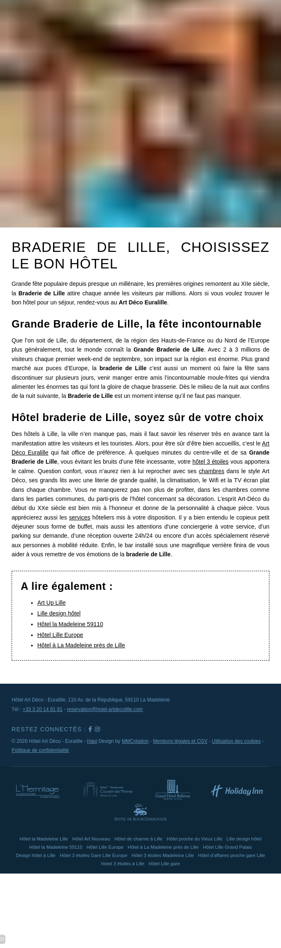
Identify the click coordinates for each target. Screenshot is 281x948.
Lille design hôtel (58, 613)
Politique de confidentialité (40, 750)
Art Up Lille (51, 602)
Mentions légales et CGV (180, 741)
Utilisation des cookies (236, 741)
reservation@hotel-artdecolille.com (105, 709)
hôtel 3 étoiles (210, 461)
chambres (211, 471)
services (79, 517)
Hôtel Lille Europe (60, 635)
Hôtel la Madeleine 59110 (70, 624)
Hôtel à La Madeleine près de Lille (81, 645)
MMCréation (135, 741)
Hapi (92, 741)
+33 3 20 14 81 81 (42, 709)
